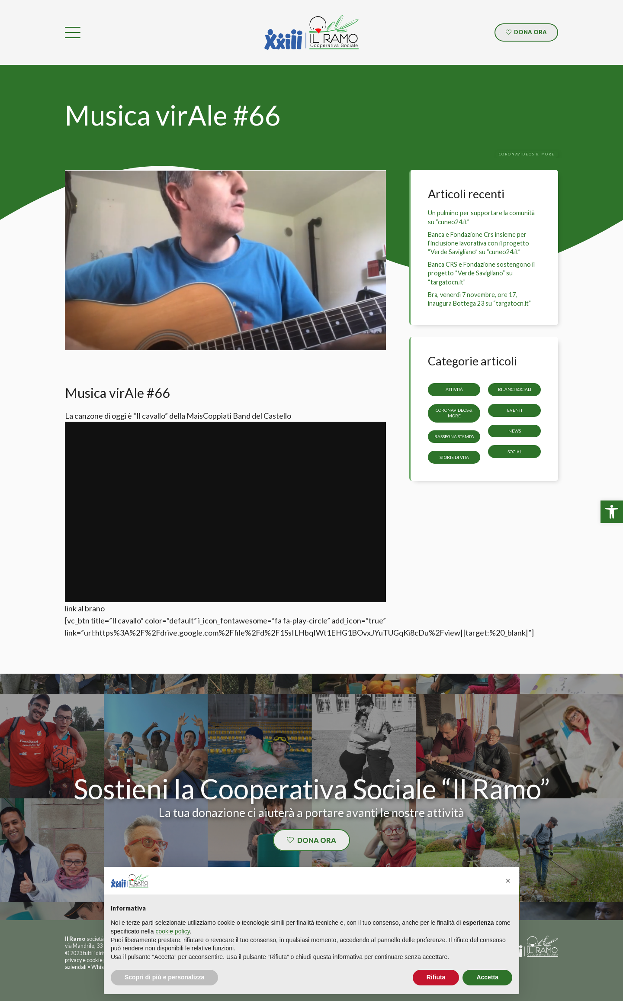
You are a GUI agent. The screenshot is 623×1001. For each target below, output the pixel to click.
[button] (508, 881)
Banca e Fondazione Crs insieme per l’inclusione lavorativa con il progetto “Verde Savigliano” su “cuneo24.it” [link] (478, 243)
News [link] (514, 430)
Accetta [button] (487, 977)
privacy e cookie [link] (84, 960)
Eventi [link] (514, 410)
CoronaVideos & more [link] (454, 412)
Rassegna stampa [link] (454, 436)
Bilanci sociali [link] (514, 389)
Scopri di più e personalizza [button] (164, 977)
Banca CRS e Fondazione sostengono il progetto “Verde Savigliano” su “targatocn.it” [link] (481, 273)
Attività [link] (454, 389)
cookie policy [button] (173, 931)
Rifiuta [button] (436, 977)
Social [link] (514, 451)
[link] (612, 511)
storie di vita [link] (454, 456)
